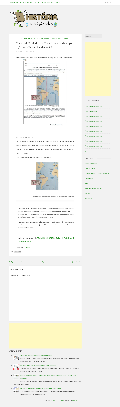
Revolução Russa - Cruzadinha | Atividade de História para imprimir (38, 365)
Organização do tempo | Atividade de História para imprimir (36, 355)
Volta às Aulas (88, 198)
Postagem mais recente (15, 262)
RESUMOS (88, 193)
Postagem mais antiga (75, 262)
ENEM (86, 183)
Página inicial (14, 2)
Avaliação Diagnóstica (91, 164)
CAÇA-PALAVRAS (90, 168)
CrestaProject (51, 402)
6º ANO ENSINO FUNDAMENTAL (93, 136)
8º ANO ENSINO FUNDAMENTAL (93, 141)
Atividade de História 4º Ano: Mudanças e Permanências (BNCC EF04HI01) (40, 388)
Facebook (28, 247)
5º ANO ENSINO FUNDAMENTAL (26, 38)
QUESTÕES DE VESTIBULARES (93, 188)
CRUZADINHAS (89, 178)
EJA (86, 151)
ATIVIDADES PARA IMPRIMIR (59, 38)
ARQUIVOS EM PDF (43, 38)
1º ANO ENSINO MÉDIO (91, 111)
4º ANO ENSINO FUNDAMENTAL (93, 126)
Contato (37, 2)
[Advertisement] (45, 335)
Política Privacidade (26, 2)
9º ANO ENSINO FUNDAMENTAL (93, 146)
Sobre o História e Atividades (52, 2)
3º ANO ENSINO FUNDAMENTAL (93, 121)
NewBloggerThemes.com (72, 402)
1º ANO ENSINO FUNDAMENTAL (93, 106)
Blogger (74, 400)
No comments (30, 51)
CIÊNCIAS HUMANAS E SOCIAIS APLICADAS (97, 174)
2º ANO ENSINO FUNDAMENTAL (93, 116)
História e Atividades (58, 400)
